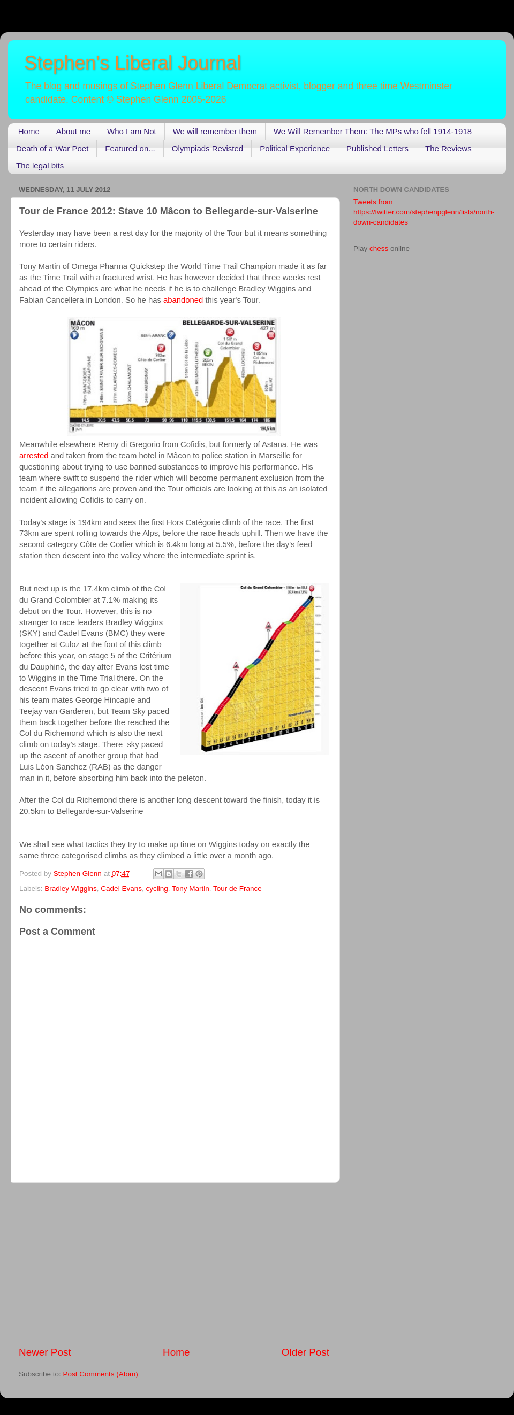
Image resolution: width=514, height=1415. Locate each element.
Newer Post (45, 1352)
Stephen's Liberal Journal (132, 63)
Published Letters (377, 148)
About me (73, 131)
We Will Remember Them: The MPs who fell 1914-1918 (373, 131)
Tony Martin (190, 889)
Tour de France (237, 889)
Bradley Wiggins (70, 889)
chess (378, 248)
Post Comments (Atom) (100, 1374)
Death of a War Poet (52, 148)
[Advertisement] (174, 1264)
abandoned (183, 300)
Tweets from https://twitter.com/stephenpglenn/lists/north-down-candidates (423, 212)
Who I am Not (131, 131)
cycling (157, 889)
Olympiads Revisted (207, 148)
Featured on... (130, 148)
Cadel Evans (121, 889)
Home (29, 131)
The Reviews (448, 148)
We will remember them (215, 131)
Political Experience (295, 148)
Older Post (305, 1352)
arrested (33, 455)
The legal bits (40, 165)
